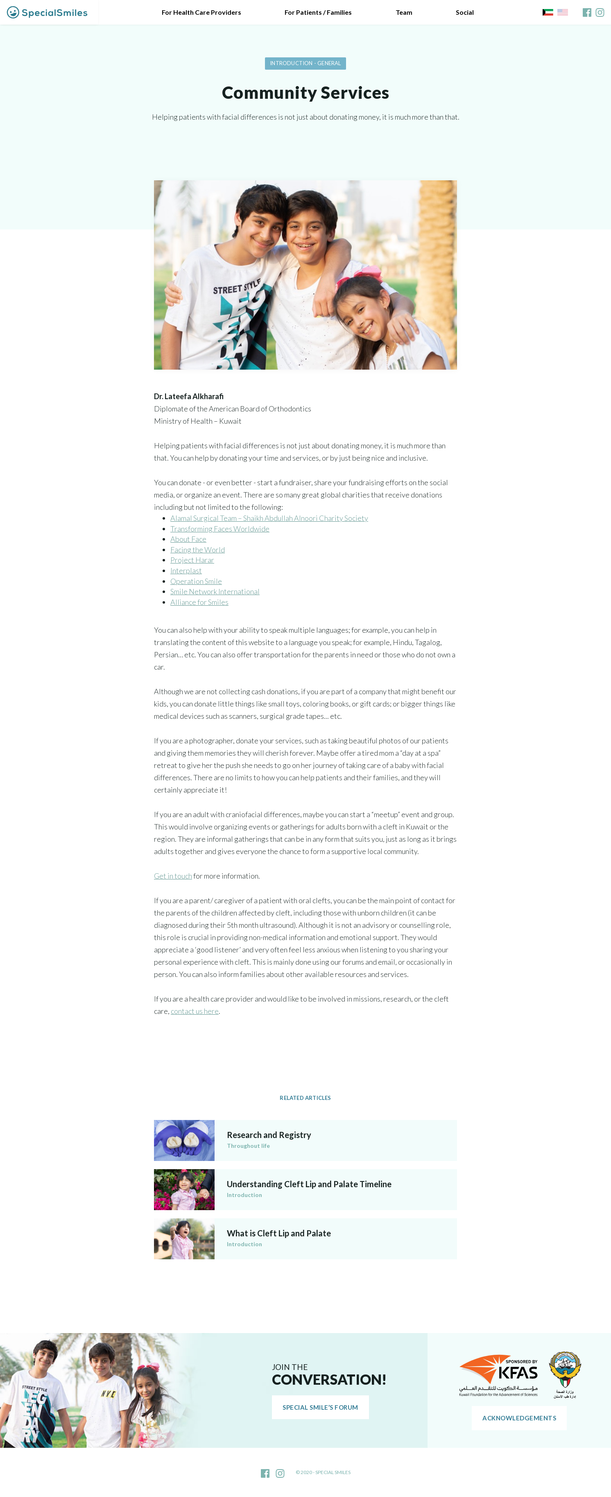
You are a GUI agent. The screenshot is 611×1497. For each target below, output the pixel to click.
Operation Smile (196, 581)
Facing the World (197, 549)
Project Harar (192, 559)
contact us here (195, 1010)
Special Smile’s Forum (320, 1407)
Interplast (186, 570)
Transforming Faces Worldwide (219, 528)
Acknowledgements (519, 1418)
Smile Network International (215, 591)
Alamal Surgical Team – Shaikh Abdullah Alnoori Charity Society (269, 517)
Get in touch (173, 875)
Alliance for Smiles (199, 602)
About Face (188, 538)
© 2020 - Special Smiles (323, 1472)
